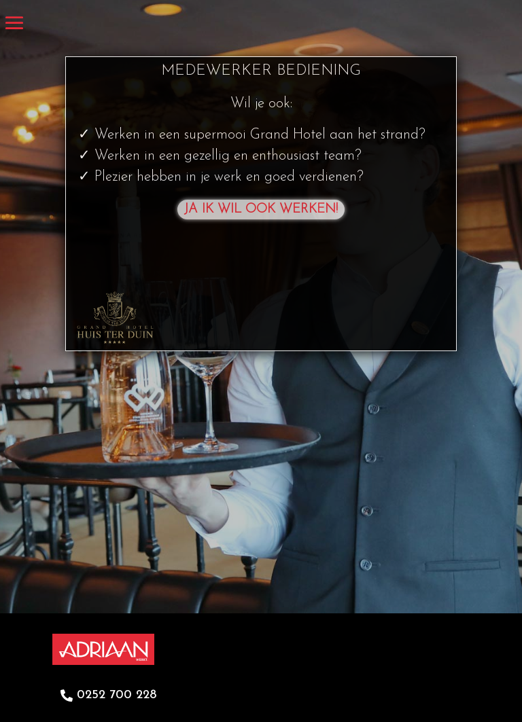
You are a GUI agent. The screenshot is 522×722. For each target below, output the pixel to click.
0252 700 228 (116, 695)
